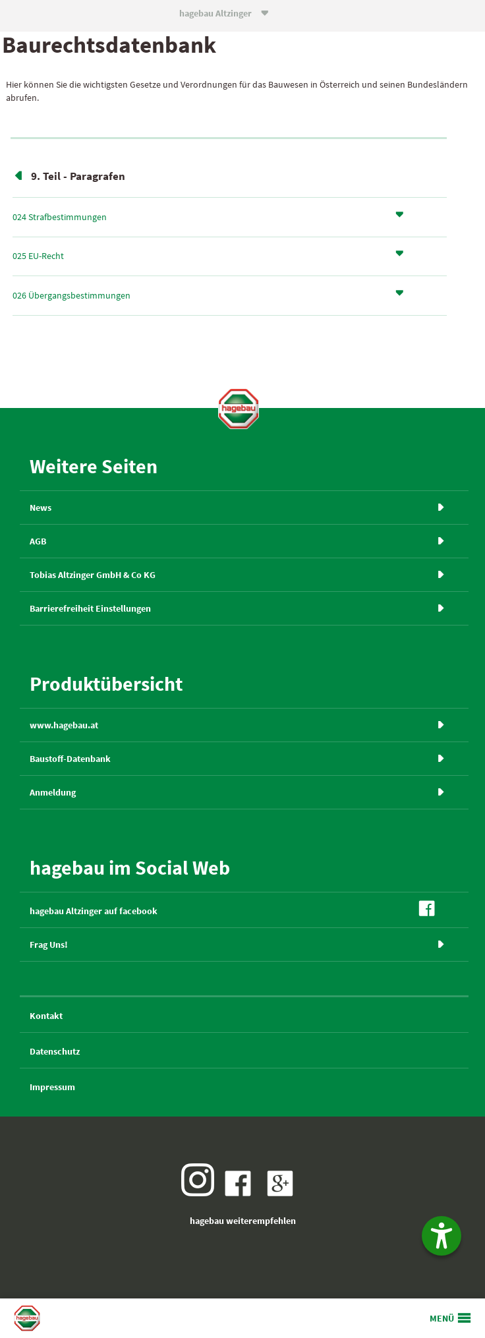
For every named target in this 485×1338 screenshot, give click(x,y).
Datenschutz (55, 1051)
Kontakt (46, 1016)
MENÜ (442, 1318)
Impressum (52, 1087)
